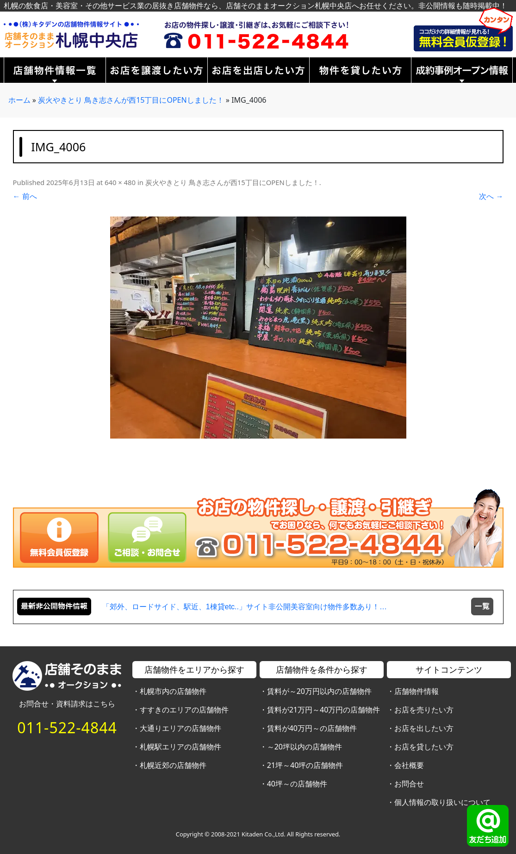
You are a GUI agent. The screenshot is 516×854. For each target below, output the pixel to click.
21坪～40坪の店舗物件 (305, 765)
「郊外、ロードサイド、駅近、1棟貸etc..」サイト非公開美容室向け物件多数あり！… (244, 607)
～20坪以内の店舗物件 (304, 747)
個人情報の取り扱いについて (442, 802)
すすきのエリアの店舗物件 (184, 710)
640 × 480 (120, 182)
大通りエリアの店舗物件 (180, 728)
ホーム (19, 100)
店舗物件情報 (416, 691)
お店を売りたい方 (424, 710)
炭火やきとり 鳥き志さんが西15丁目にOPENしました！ (131, 100)
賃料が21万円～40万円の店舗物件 (323, 710)
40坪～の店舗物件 (297, 784)
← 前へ (25, 196)
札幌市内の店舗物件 (173, 691)
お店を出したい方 (424, 728)
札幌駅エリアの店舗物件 (180, 747)
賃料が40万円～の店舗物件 (312, 728)
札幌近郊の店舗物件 (173, 765)
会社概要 (409, 765)
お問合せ (409, 784)
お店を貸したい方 (424, 747)
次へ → (491, 196)
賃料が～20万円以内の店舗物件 (319, 691)
